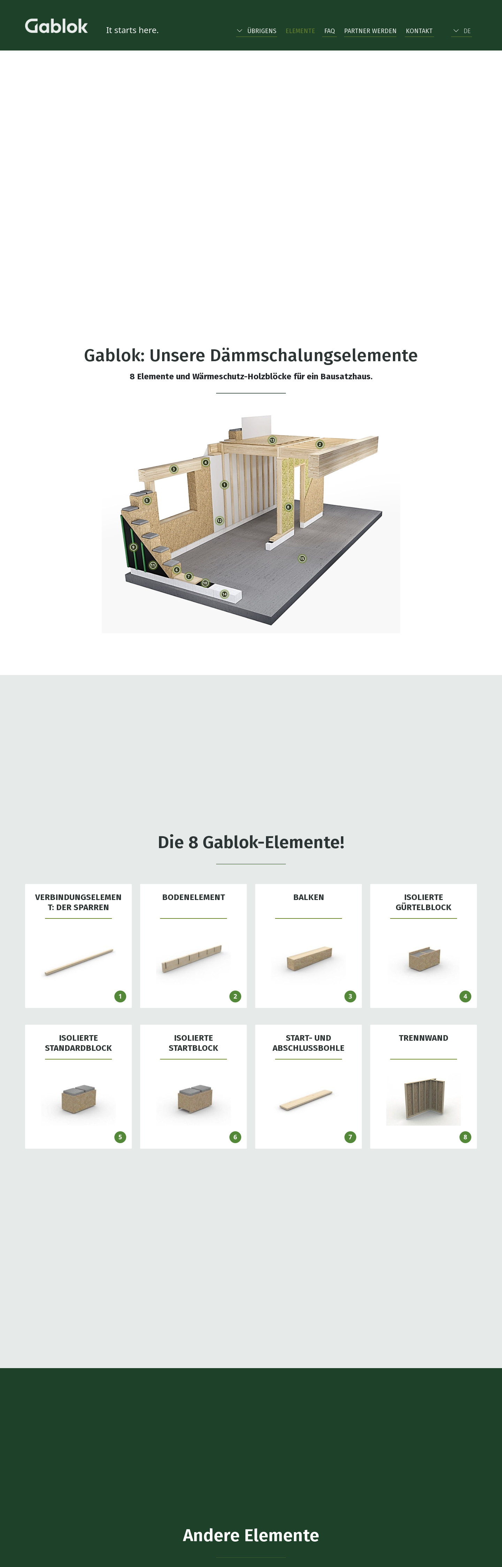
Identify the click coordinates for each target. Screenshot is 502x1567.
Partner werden (370, 31)
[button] (256, 30)
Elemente (300, 31)
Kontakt (419, 31)
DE (462, 31)
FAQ (329, 31)
